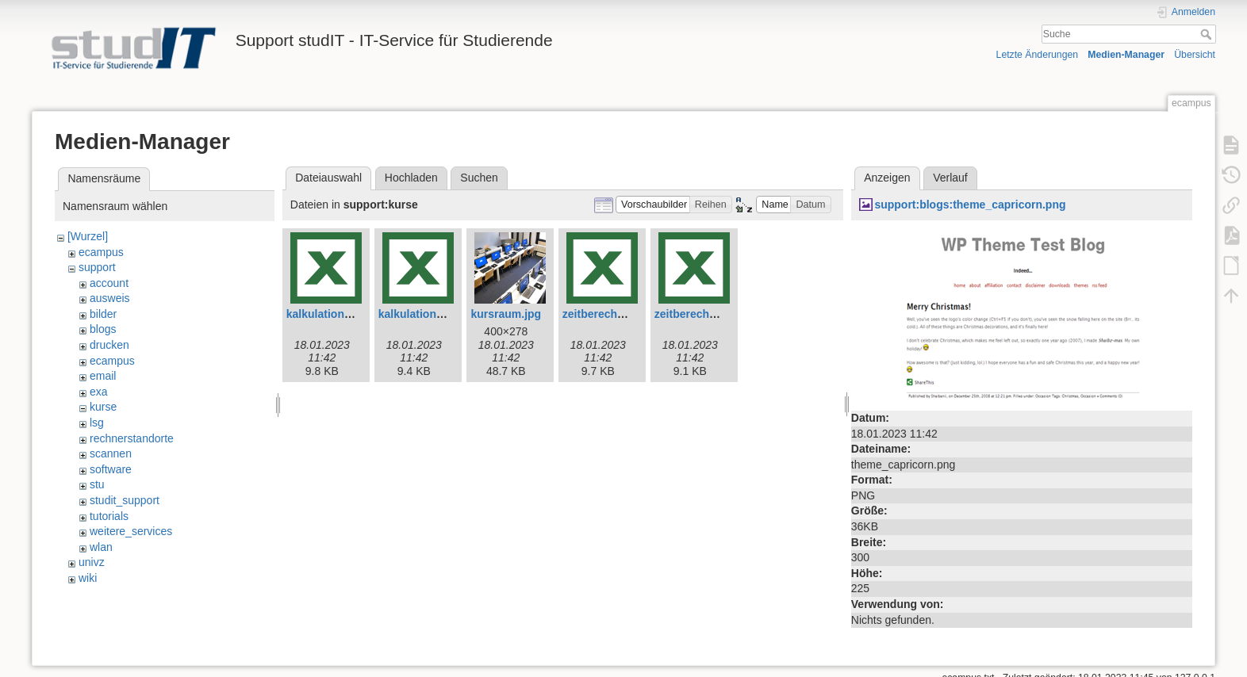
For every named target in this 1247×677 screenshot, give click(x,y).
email (103, 375)
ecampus (101, 252)
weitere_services (131, 531)
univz (92, 562)
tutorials (109, 516)
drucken (109, 344)
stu (97, 484)
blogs (103, 329)
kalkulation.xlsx (419, 314)
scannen (111, 453)
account (109, 283)
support (97, 267)
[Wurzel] (87, 236)
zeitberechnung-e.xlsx (620, 314)
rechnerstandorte (132, 438)
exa (99, 391)
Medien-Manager (1126, 54)
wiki (88, 578)
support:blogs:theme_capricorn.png (969, 204)
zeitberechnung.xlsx (708, 314)
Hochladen (411, 177)
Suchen (478, 177)
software (111, 469)
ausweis (110, 298)
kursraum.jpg (505, 314)
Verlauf (950, 177)
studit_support (124, 500)
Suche (1207, 34)
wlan (101, 547)
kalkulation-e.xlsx (332, 314)
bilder (103, 314)
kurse (103, 406)
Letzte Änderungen (1037, 54)
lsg (97, 422)
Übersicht (1194, 54)
